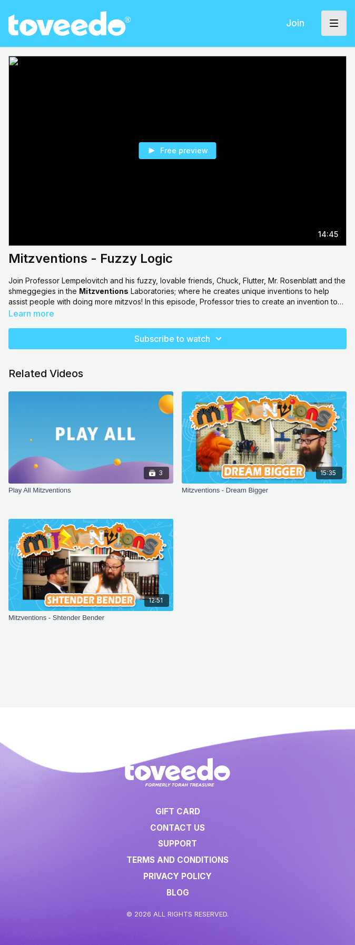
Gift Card (177, 811)
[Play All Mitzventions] (90, 495)
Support (177, 844)
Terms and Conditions (177, 860)
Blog (177, 893)
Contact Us (177, 828)
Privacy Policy (177, 876)
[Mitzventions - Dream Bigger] (264, 495)
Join (295, 22)
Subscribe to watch (179, 338)
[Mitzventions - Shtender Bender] (90, 623)
